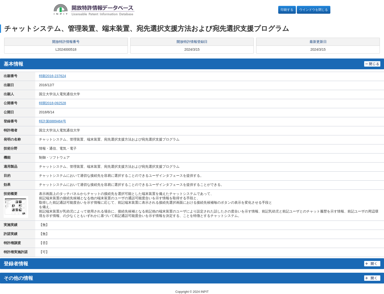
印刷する (287, 10)
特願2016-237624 (52, 76)
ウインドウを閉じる (313, 10)
